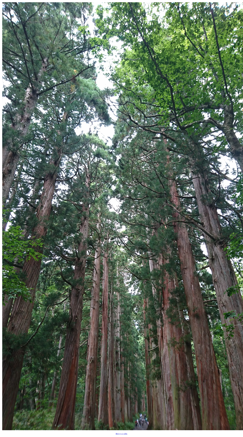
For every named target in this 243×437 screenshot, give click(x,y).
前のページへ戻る (121, 434)
